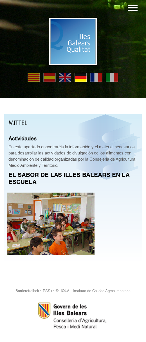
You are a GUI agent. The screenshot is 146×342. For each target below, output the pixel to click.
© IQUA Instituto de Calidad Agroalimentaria (93, 291)
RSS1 (47, 291)
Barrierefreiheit (27, 291)
